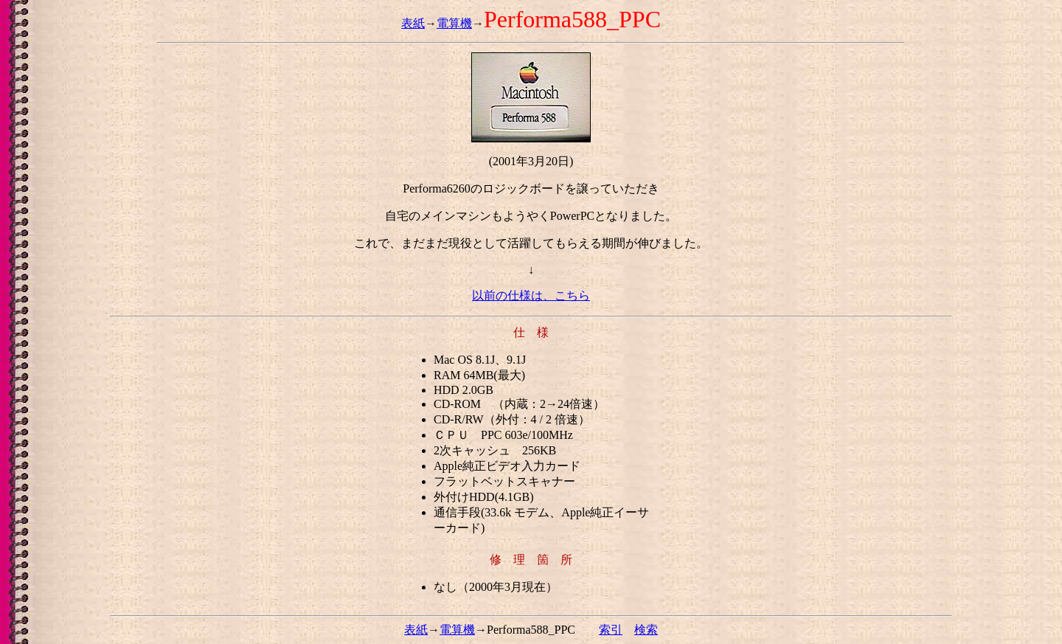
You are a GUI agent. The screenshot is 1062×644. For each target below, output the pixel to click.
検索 (646, 629)
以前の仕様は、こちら (531, 295)
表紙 (413, 23)
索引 (610, 629)
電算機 (454, 23)
